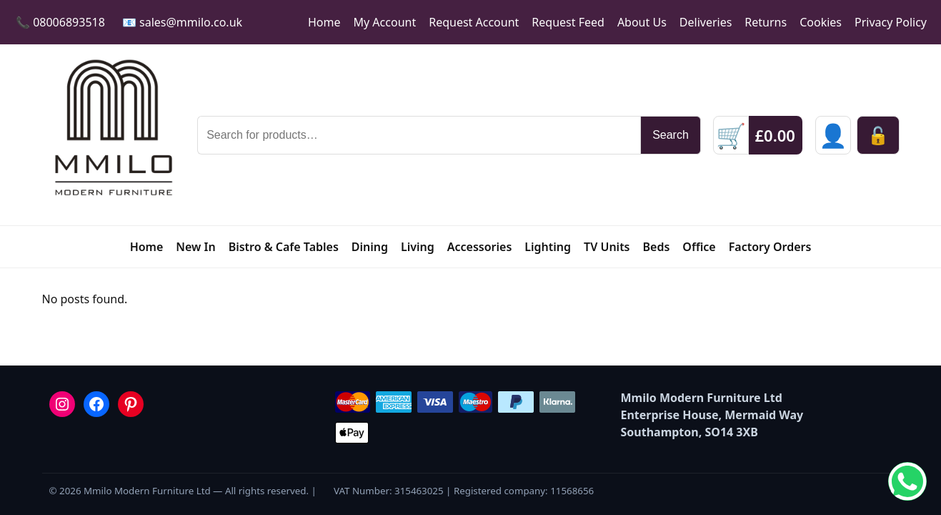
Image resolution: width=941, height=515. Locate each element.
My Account (385, 22)
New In (195, 247)
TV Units (606, 247)
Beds (656, 247)
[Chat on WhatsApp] (907, 481)
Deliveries (705, 22)
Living (417, 247)
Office (698, 247)
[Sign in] (833, 135)
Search (670, 135)
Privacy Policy (891, 22)
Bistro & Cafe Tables (284, 247)
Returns (766, 22)
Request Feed (568, 22)
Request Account (474, 22)
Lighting (547, 247)
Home (324, 22)
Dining (370, 247)
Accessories (479, 247)
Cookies (821, 22)
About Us (642, 22)
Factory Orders (770, 247)
